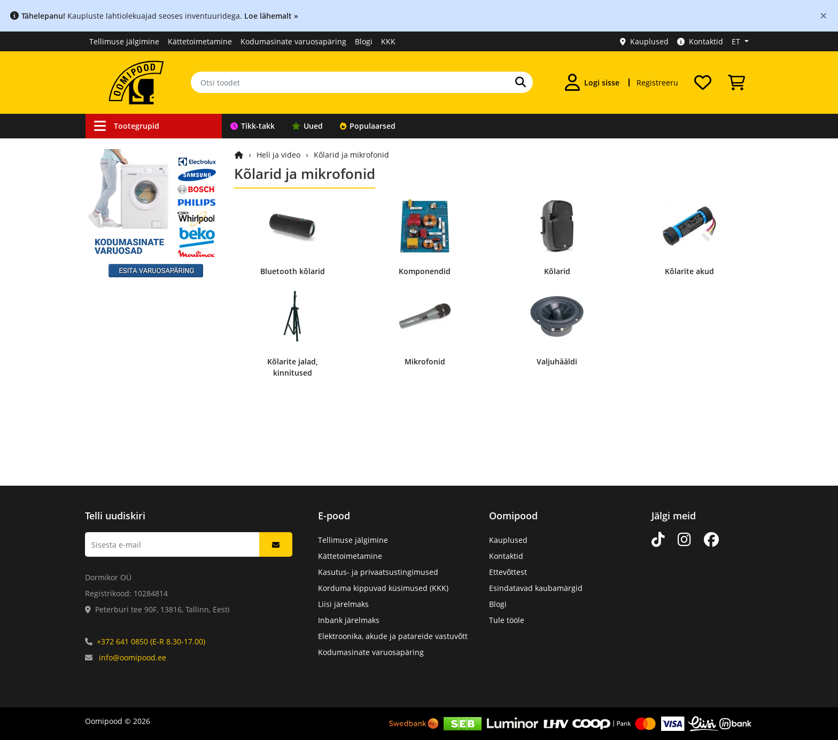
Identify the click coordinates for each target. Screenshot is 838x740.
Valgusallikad (122, 291)
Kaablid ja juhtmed (133, 149)
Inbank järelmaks (348, 620)
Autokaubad (120, 189)
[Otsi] (520, 82)
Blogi (364, 41)
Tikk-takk (252, 126)
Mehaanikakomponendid (143, 392)
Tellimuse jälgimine (124, 41)
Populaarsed (367, 126)
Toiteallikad (119, 271)
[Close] (823, 15)
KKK (388, 41)
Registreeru (657, 82)
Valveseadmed (125, 210)
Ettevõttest (508, 572)
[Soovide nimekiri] (702, 82)
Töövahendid (122, 250)
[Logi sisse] (592, 82)
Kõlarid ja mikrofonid (351, 155)
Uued (307, 126)
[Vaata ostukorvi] (736, 82)
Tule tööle (506, 620)
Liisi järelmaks (343, 604)
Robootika (116, 230)
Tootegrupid (126, 126)
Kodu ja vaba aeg (129, 331)
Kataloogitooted (127, 433)
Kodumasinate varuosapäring (293, 41)
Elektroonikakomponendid (145, 372)
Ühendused (120, 169)
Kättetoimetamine (200, 41)
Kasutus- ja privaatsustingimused (378, 572)
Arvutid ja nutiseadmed (141, 352)
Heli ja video (121, 311)
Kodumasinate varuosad (142, 413)
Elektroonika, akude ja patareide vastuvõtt (393, 636)
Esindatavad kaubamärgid (536, 588)
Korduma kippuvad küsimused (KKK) (383, 588)
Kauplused (644, 41)
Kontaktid (700, 41)
